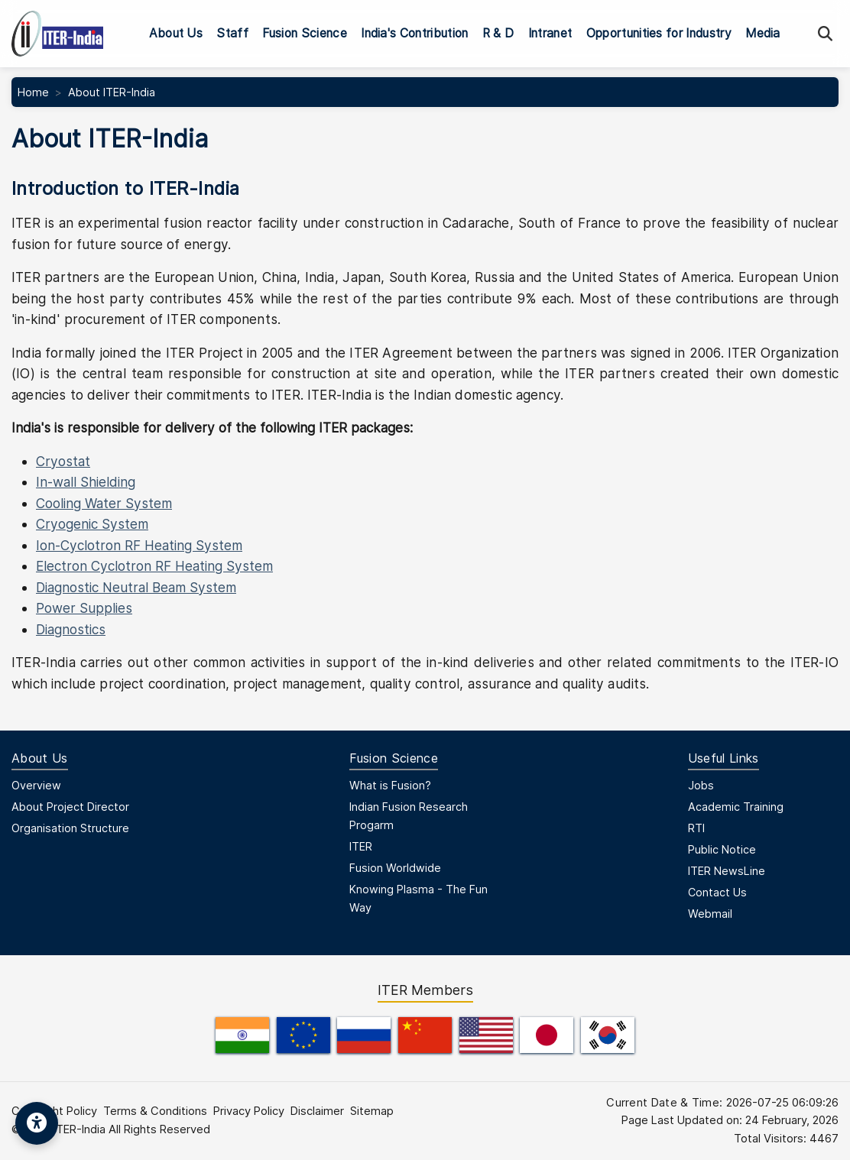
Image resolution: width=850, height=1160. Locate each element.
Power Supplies (84, 608)
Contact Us (717, 892)
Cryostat (63, 461)
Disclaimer (317, 1111)
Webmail (710, 913)
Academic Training (735, 806)
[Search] (825, 34)
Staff (232, 33)
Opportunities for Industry (659, 33)
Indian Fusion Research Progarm (408, 815)
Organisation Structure (70, 827)
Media (762, 33)
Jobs (701, 785)
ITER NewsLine (726, 870)
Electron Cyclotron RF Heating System (154, 566)
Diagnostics (70, 629)
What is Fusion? (390, 785)
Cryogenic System (92, 524)
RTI (696, 827)
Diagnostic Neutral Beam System (136, 587)
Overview (36, 785)
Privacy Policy (248, 1111)
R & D (498, 33)
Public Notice (722, 849)
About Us (176, 33)
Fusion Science (304, 33)
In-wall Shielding (85, 482)
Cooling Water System (104, 503)
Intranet (550, 33)
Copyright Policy (54, 1111)
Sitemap (372, 1111)
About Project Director (70, 806)
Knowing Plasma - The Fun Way (418, 898)
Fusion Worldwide (395, 867)
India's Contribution (414, 33)
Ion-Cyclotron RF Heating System (139, 545)
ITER (360, 846)
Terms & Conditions (155, 1111)
